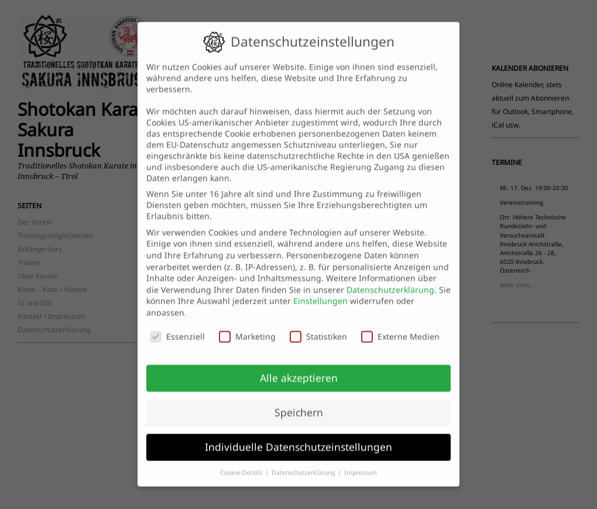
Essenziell (177, 327)
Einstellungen (320, 291)
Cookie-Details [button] (242, 463)
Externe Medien (400, 327)
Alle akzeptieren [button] (299, 369)
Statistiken (318, 327)
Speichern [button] (299, 403)
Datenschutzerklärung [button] (304, 463)
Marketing (247, 327)
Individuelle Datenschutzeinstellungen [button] (298, 438)
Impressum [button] (360, 463)
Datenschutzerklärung (390, 280)
